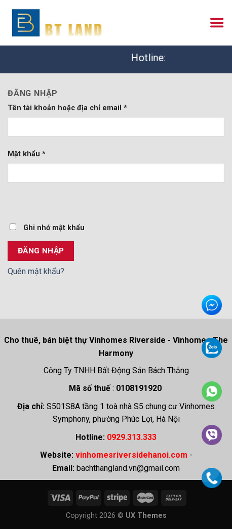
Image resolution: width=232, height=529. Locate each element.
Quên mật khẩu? (36, 271)
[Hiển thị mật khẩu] (17, 200)
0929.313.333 (132, 437)
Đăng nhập (41, 250)
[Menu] (216, 23)
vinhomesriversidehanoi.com (131, 455)
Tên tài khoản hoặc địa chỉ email (67, 108)
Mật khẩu (27, 154)
